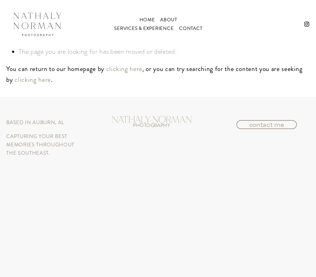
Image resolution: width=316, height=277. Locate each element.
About (168, 19)
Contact (190, 28)
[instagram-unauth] (307, 24)
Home (147, 19)
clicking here (124, 68)
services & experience (143, 28)
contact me (266, 124)
